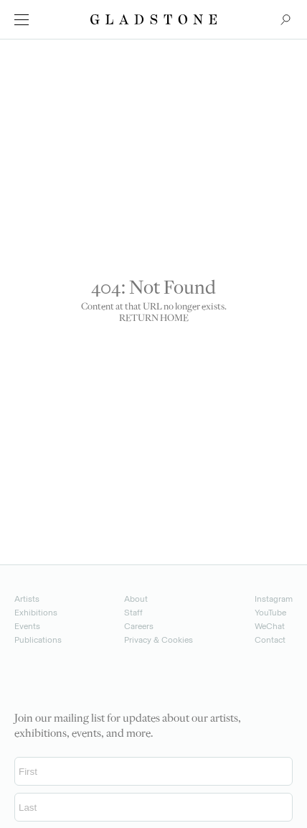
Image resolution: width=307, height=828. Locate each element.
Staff (133, 613)
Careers (139, 626)
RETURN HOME (154, 319)
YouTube (270, 613)
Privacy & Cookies (158, 640)
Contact (270, 640)
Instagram (274, 599)
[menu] (21, 19)
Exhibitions (35, 613)
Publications (38, 640)
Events (27, 626)
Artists (26, 599)
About (136, 599)
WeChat (270, 626)
